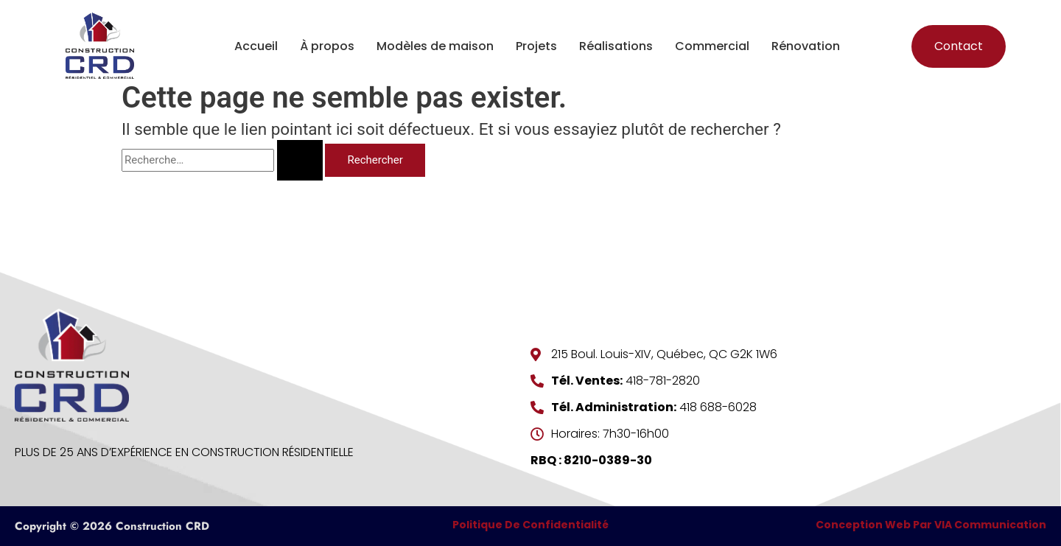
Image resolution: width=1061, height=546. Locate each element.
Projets (536, 46)
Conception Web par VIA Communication (931, 524)
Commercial (712, 46)
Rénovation (805, 46)
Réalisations (616, 46)
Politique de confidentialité (530, 524)
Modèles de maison (435, 46)
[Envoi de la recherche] (300, 160)
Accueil (256, 46)
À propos (327, 46)
